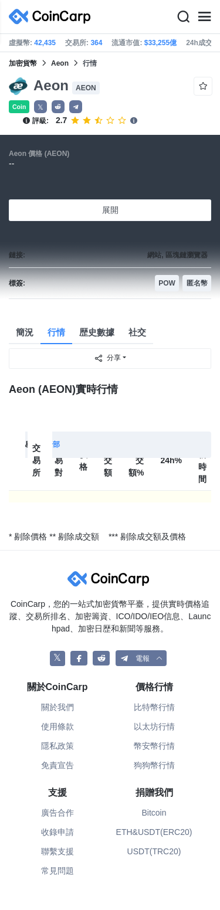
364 (96, 43)
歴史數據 (96, 332)
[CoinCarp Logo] (53, 16)
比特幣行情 (154, 707)
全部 (53, 444)
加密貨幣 (23, 63)
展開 (110, 210)
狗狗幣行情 (154, 765)
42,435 (45, 43)
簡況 (24, 332)
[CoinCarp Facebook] (78, 658)
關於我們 (57, 707)
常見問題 (57, 870)
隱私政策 (57, 746)
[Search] (183, 17)
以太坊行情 (154, 726)
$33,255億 (160, 43)
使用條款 (57, 726)
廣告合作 (57, 812)
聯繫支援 (57, 851)
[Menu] (204, 17)
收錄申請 (57, 832)
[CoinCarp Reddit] (101, 658)
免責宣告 (57, 765)
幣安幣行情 (154, 746)
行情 (56, 332)
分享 (107, 358)
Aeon (60, 63)
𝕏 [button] (40, 107)
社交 (137, 332)
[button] (58, 106)
